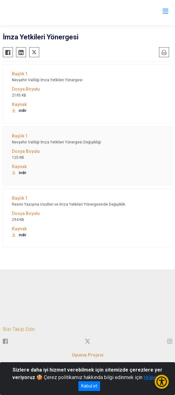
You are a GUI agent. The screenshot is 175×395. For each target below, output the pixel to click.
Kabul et (89, 385)
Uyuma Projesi (87, 355)
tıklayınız (153, 377)
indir (19, 110)
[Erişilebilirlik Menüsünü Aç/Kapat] (162, 382)
